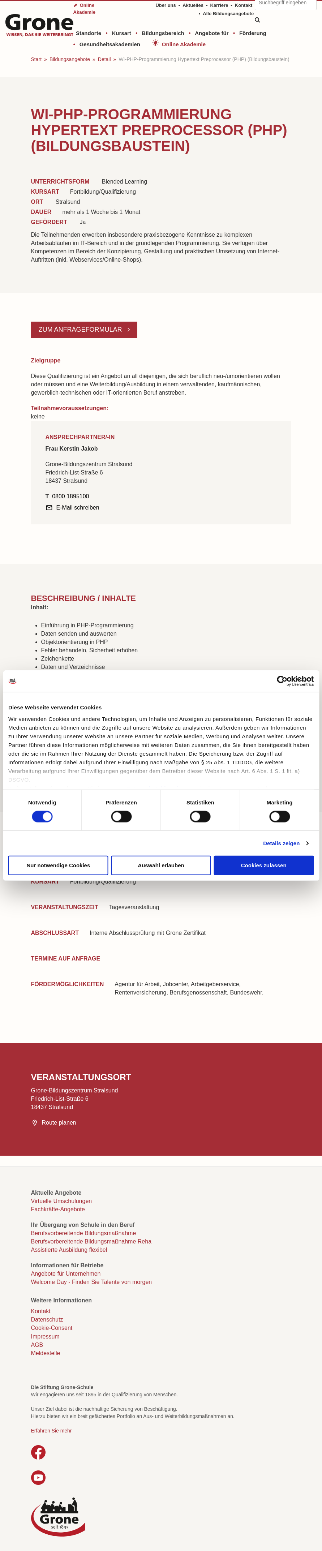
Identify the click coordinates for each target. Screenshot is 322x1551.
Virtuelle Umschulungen (61, 1201)
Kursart (121, 33)
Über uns (165, 5)
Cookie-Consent (52, 1328)
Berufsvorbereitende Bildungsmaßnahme (83, 1233)
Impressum (45, 1336)
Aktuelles (193, 5)
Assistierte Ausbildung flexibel (69, 1250)
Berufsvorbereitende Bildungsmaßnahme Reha (91, 1241)
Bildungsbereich (163, 33)
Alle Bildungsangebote (228, 13)
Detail (104, 59)
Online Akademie (184, 44)
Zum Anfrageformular (81, 329)
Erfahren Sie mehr (51, 1431)
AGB (37, 1345)
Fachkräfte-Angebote (58, 1209)
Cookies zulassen (264, 865)
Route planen (59, 1123)
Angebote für (211, 33)
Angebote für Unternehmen (66, 1274)
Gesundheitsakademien (110, 44)
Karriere (219, 5)
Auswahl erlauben (161, 865)
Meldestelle (45, 1353)
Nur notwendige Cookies (58, 865)
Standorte (88, 33)
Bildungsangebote (70, 59)
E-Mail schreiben (77, 507)
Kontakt (243, 5)
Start (36, 59)
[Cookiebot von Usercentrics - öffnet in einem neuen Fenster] (282, 681)
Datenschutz (47, 1319)
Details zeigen (281, 843)
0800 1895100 (70, 496)
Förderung (252, 33)
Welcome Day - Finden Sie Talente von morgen (91, 1282)
